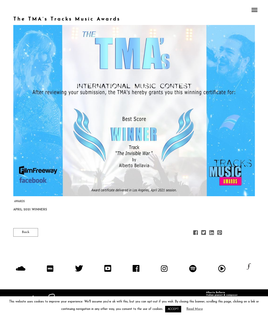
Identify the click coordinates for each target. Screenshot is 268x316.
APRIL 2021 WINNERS (30, 209)
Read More (194, 309)
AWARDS (19, 201)
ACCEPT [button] (173, 309)
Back (25, 232)
